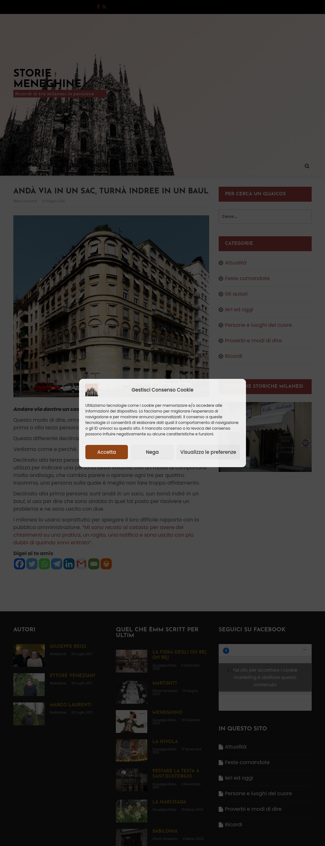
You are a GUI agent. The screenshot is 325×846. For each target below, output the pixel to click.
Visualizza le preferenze (208, 452)
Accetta (106, 452)
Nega (152, 452)
